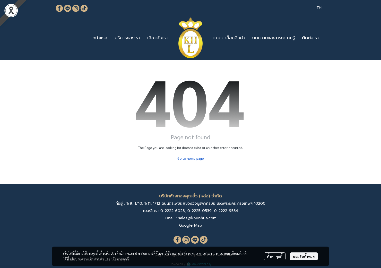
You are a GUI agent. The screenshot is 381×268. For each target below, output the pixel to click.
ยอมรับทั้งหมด (304, 256)
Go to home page (190, 158)
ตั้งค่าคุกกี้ (274, 256)
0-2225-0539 (199, 211)
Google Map (190, 225)
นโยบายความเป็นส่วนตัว (87, 259)
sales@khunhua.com (197, 218)
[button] (319, 8)
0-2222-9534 (226, 211)
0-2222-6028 (172, 211)
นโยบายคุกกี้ (120, 259)
